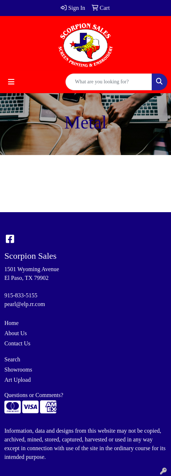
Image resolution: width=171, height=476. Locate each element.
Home (11, 323)
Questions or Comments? (33, 395)
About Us (15, 333)
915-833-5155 (20, 295)
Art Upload (17, 380)
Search (12, 359)
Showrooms (18, 369)
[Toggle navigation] (11, 82)
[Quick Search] (108, 82)
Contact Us (17, 343)
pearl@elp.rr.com (24, 304)
